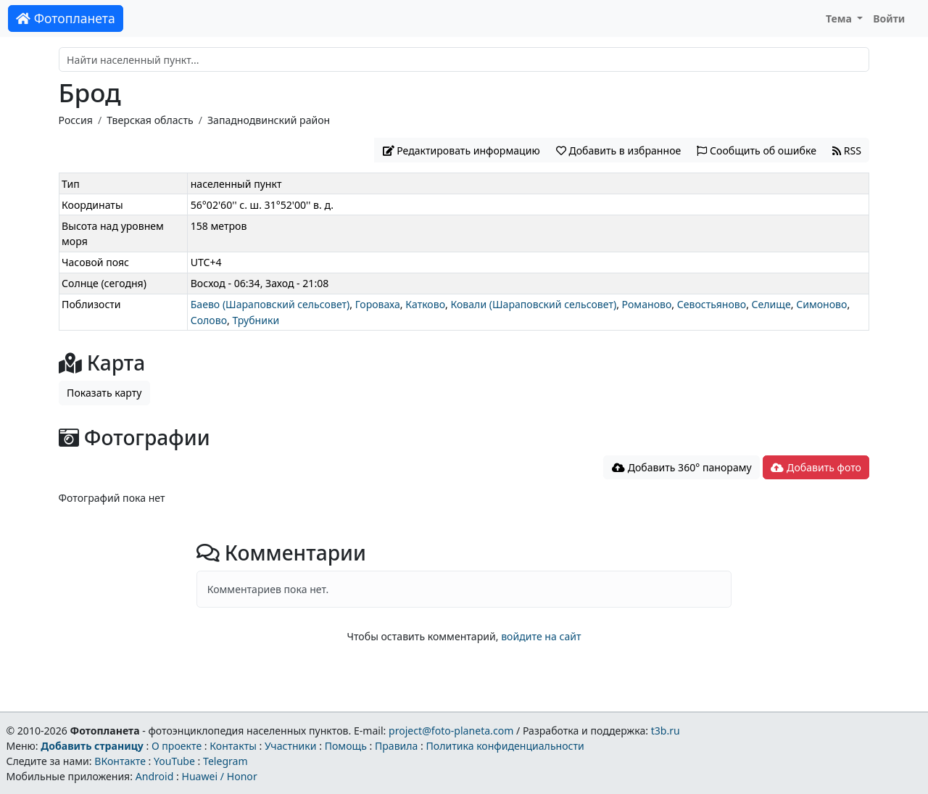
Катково (425, 304)
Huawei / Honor (219, 776)
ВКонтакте (120, 761)
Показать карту (104, 393)
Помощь (346, 746)
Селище (771, 304)
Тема (840, 18)
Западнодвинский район (268, 120)
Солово (209, 320)
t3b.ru (665, 730)
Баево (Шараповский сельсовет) (270, 304)
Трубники (255, 320)
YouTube (174, 761)
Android (155, 776)
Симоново (821, 304)
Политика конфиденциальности (505, 746)
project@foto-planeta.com (451, 730)
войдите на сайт (541, 636)
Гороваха (377, 304)
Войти (889, 18)
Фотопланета (65, 18)
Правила (396, 746)
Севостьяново (711, 304)
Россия (76, 120)
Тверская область (150, 120)
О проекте (177, 746)
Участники (291, 746)
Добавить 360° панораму (682, 467)
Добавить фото (816, 467)
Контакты (233, 746)
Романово (647, 304)
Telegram (225, 761)
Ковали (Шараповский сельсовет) (533, 304)
